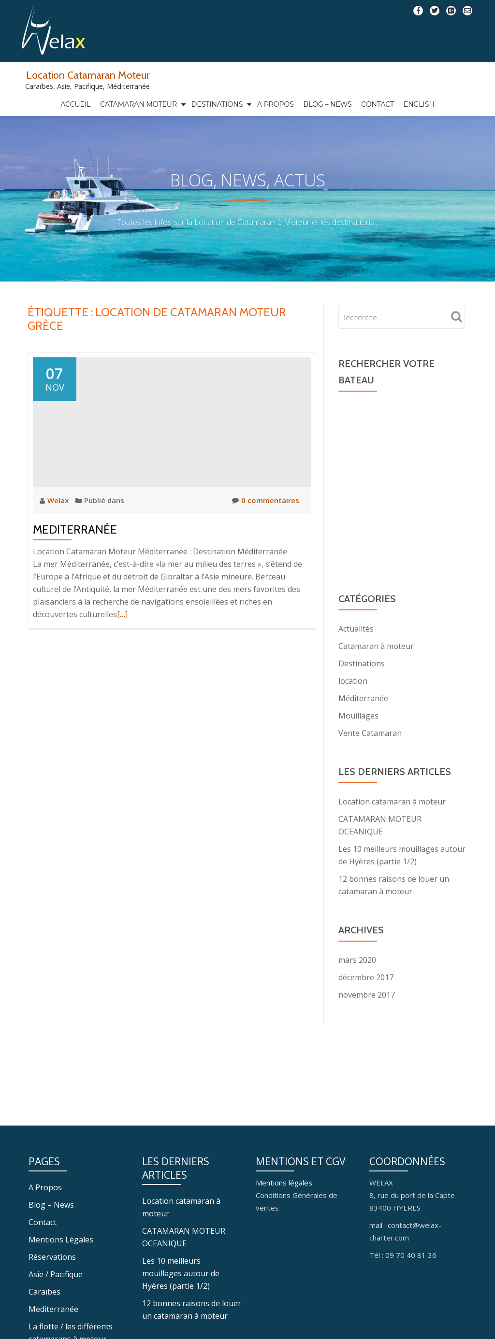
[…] (122, 634)
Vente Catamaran (370, 753)
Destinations (217, 104)
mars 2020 (357, 980)
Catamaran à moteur (376, 666)
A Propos (275, 104)
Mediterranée (75, 550)
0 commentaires (265, 520)
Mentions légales (284, 1305)
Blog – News (328, 104)
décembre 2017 (365, 997)
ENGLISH (419, 104)
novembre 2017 (366, 1015)
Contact (377, 104)
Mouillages (358, 736)
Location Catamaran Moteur (87, 75)
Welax (59, 520)
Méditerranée (363, 718)
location (352, 701)
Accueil (75, 104)
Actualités (356, 649)
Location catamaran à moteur (392, 822)
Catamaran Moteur (138, 104)
